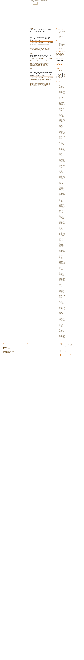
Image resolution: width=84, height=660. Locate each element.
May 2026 (60, 84)
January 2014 (61, 261)
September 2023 (62, 122)
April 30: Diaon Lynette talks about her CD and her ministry (41, 30)
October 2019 (61, 178)
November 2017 (62, 206)
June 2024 (61, 111)
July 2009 (60, 325)
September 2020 (62, 165)
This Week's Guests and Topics (37, 42)
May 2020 (60, 170)
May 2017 (60, 213)
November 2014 (62, 249)
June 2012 (61, 284)
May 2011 (60, 300)
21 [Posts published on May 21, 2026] (60, 76)
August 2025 (61, 94)
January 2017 (61, 218)
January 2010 (61, 319)
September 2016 (62, 223)
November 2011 (62, 292)
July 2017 (60, 211)
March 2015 (61, 244)
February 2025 (61, 102)
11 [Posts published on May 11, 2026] (56, 75)
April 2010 (60, 315)
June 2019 (61, 183)
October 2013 (61, 264)
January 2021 (61, 160)
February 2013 (61, 274)
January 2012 (61, 290)
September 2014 (62, 251)
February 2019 (61, 188)
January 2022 (61, 145)
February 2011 (61, 303)
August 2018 (61, 195)
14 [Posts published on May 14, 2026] (60, 75)
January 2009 (61, 332)
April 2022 (60, 142)
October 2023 (61, 121)
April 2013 (60, 272)
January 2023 (61, 131)
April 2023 (60, 127)
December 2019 (62, 176)
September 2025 (62, 93)
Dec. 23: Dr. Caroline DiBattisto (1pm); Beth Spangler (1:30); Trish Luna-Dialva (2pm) (40, 39)
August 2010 (61, 311)
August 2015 (61, 238)
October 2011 (61, 294)
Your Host (33, 1)
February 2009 (61, 331)
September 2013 (62, 266)
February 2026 (61, 87)
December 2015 (62, 233)
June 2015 (61, 240)
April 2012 (60, 286)
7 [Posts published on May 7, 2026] (60, 74)
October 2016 (61, 222)
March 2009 (61, 330)
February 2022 (61, 144)
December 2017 (62, 205)
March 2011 (61, 302)
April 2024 (60, 114)
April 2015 (60, 243)
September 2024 (62, 108)
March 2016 (61, 229)
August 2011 (61, 296)
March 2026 (61, 86)
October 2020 (61, 164)
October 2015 (61, 235)
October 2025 (61, 92)
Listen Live (59, 60)
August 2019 (61, 181)
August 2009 (61, 324)
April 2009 (60, 329)
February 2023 (61, 130)
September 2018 (62, 194)
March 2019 (61, 187)
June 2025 (61, 97)
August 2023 (61, 124)
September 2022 (62, 136)
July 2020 (60, 167)
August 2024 (61, 109)
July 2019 (60, 182)
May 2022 (60, 141)
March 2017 (61, 216)
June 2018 (61, 198)
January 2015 (61, 246)
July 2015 (60, 239)
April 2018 (60, 200)
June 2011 (61, 298)
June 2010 (61, 313)
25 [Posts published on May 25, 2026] (56, 77)
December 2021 (62, 147)
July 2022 (60, 138)
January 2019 (61, 189)
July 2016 (60, 224)
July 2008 (60, 338)
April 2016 (60, 228)
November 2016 (62, 221)
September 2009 (62, 323)
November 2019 (62, 177)
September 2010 (62, 309)
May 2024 (60, 113)
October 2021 (61, 149)
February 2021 (61, 159)
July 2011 (60, 297)
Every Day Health (6, 353)
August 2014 (61, 252)
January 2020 (61, 175)
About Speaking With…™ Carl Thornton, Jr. (39, 0)
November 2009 (62, 320)
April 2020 (60, 171)
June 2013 (61, 269)
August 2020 (61, 166)
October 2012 (61, 279)
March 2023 (61, 128)
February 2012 (61, 289)
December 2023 (62, 119)
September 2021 (62, 150)
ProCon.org (5, 347)
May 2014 (60, 256)
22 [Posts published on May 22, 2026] (61, 76)
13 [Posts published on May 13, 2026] (59, 75)
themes (66, 351)
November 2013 (62, 263)
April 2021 (60, 156)
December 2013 (62, 262)
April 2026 (60, 85)
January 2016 (61, 232)
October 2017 (61, 207)
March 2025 (61, 101)
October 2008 (61, 336)
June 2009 (61, 326)
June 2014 (61, 255)
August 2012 (61, 281)
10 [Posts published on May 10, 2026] (64, 74)
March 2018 (61, 201)
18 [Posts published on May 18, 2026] (56, 76)
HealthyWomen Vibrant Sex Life (8, 351)
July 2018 (60, 196)
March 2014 (61, 258)
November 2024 (62, 105)
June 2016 (61, 226)
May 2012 (60, 285)
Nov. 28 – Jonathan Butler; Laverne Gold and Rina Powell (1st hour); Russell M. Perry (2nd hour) (41, 73)
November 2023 (62, 120)
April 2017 (60, 215)
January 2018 (61, 204)
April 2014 (60, 257)
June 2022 (61, 139)
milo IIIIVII (70, 345)
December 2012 (62, 277)
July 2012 (60, 283)
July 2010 (60, 312)
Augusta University (6, 352)
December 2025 (62, 90)
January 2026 (61, 88)
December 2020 (62, 161)
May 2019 (60, 184)
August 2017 (61, 210)
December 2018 (62, 190)
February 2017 (61, 217)
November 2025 (62, 91)
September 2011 (62, 295)
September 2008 (62, 337)
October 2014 (61, 250)
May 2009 (60, 328)
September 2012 (62, 280)
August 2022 (61, 137)
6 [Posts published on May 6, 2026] (59, 74)
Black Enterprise (6, 346)
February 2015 (61, 245)
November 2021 (62, 148)
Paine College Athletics (7, 348)
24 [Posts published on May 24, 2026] (64, 76)
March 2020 (61, 172)
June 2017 (61, 212)
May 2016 (60, 227)
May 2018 (60, 199)
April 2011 (60, 301)
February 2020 (61, 173)
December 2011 (62, 291)
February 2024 (61, 116)
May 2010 (60, 314)
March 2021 (61, 158)
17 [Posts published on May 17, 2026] (64, 75)
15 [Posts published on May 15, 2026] (61, 75)
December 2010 (62, 306)
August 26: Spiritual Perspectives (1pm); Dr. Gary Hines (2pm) (40, 55)
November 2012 (62, 278)
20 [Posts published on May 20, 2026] (59, 76)
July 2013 (60, 268)
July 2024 (60, 110)
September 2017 (62, 209)
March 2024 (61, 115)
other (64, 351)
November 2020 (62, 162)
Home (35, 3)
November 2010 (62, 307)
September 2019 (62, 179)
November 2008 (62, 335)
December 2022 (62, 132)
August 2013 (61, 267)
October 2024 (61, 107)
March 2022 (61, 143)
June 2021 (61, 154)
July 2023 (60, 125)
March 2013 (61, 273)
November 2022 (62, 133)
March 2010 (61, 317)
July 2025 (60, 96)
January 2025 (61, 103)
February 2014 (61, 260)
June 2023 (61, 126)
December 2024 (62, 104)
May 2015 (60, 241)
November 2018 (62, 192)
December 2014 (62, 247)
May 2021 (60, 155)
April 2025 (60, 99)
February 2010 (61, 318)
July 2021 (60, 153)
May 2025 (60, 98)
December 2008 (62, 334)
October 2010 (61, 308)
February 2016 (61, 230)
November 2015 (62, 234)
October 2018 (61, 193)
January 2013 (61, 275)
